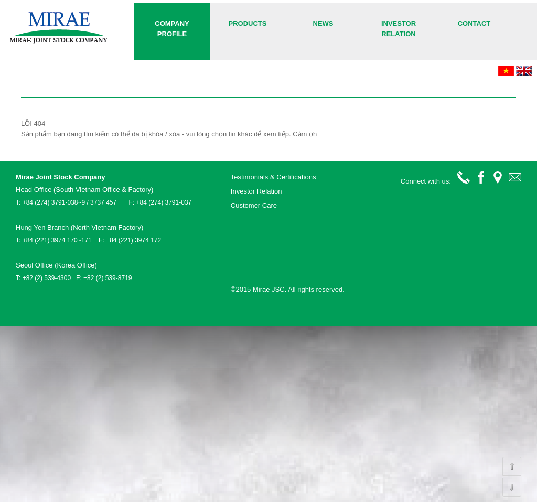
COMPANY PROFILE (172, 28)
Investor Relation (398, 28)
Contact (474, 23)
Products (248, 23)
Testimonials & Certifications (273, 177)
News (323, 23)
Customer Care (254, 205)
